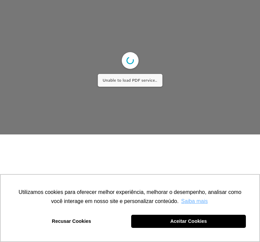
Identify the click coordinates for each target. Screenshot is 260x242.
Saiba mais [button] (194, 201)
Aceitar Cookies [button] (188, 221)
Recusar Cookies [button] (71, 221)
